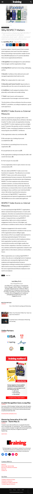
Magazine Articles (8, 25)
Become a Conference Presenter (9, 467)
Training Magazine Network (8, 484)
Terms (10, 489)
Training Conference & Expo (8, 479)
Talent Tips (8, 275)
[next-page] (4, 326)
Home (2, 25)
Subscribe (3, 469)
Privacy (14, 489)
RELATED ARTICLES (6, 302)
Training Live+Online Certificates (9, 482)
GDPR (23, 489)
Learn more (4, 433)
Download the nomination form (9, 413)
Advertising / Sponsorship (7, 466)
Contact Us (4, 470)
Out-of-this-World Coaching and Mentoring (20, 306)
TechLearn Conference (6, 481)
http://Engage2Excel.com (16, 283)
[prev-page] (2, 326)
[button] (2, 2)
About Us (3, 464)
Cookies (18, 489)
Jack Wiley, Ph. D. (8, 42)
